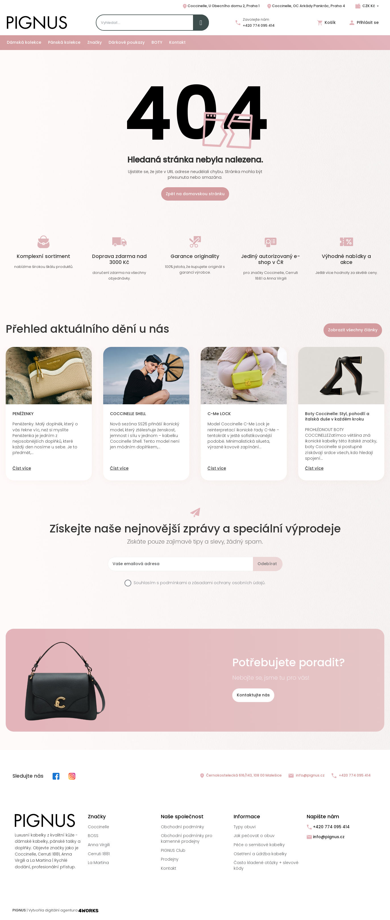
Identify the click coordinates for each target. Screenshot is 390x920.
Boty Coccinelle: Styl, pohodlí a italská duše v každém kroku (337, 416)
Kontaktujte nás (253, 695)
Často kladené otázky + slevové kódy (266, 865)
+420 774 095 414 (259, 25)
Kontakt (168, 868)
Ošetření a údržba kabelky (260, 854)
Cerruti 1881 (99, 854)
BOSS (93, 835)
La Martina (98, 862)
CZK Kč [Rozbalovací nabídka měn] (368, 5)
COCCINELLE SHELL (128, 414)
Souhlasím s (199, 583)
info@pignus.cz (307, 775)
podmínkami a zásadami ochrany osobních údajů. (212, 583)
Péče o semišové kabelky (259, 845)
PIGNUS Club (173, 850)
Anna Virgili (99, 845)
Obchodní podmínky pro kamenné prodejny (186, 838)
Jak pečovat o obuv (254, 835)
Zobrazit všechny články (352, 330)
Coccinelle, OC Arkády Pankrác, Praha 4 (305, 6)
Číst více (22, 468)
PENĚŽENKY (23, 414)
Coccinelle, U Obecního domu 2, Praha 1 (221, 6)
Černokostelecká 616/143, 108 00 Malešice (240, 776)
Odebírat (267, 564)
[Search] (152, 22)
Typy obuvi (245, 827)
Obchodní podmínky (182, 827)
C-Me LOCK (219, 414)
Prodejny (170, 859)
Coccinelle (98, 827)
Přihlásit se (364, 22)
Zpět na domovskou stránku (195, 194)
